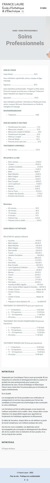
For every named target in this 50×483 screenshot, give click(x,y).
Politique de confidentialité (30, 476)
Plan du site (14, 476)
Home (14, 31)
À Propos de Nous (8, 449)
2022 (31, 473)
